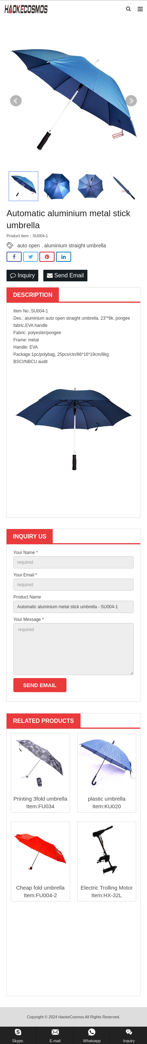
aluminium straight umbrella (75, 245)
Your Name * (25, 552)
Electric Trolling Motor (107, 888)
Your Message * (28, 619)
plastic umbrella (106, 799)
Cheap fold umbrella (40, 888)
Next (131, 101)
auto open (28, 245)
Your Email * (25, 575)
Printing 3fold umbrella (40, 799)
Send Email (65, 275)
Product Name (27, 597)
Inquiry (22, 275)
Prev (16, 101)
